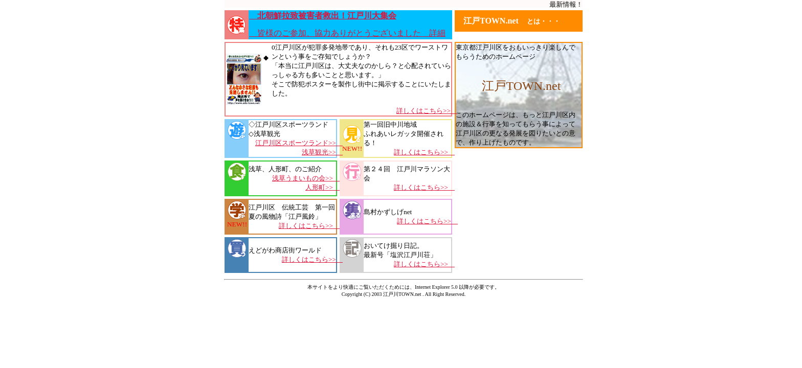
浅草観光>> (322, 152)
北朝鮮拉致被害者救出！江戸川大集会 (322, 15)
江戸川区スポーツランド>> (299, 143)
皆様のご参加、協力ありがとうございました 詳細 (347, 33)
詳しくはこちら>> (426, 110)
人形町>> (322, 187)
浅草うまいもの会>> (306, 178)
